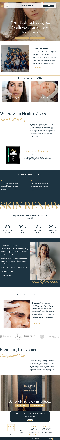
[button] (48, 6)
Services (18, 5)
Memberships (24, 5)
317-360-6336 (45, 431)
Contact (33, 5)
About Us (21, 427)
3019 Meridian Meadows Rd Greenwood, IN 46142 (46, 429)
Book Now (21, 432)
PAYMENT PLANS (28, 1)
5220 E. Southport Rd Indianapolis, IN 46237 (33, 429)
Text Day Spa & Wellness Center (47, 432)
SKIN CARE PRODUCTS (35, 1)
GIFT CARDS (24, 1)
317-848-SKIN (33, 431)
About (29, 5)
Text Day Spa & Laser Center (34, 432)
